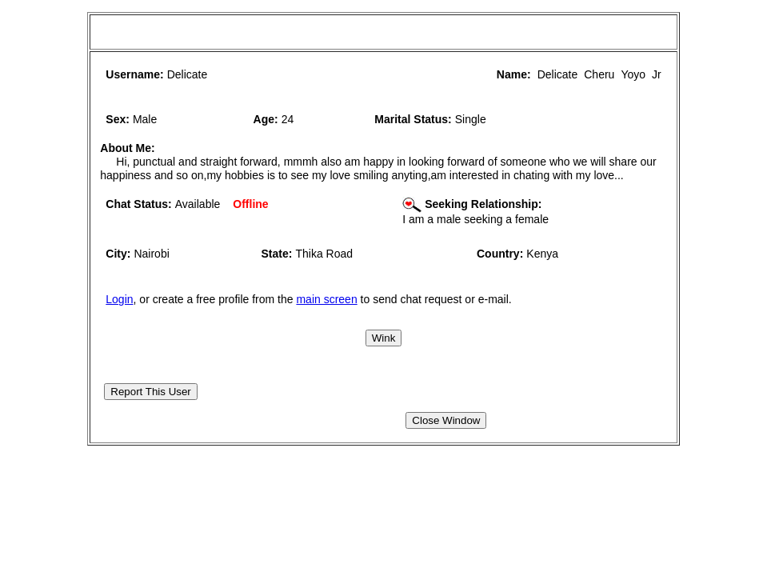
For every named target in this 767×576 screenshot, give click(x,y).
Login (119, 299)
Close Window (446, 420)
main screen (326, 299)
